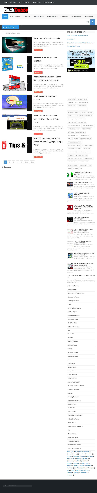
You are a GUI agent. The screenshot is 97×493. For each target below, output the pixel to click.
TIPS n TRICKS (71, 99)
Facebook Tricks (15, 17)
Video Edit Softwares (87, 112)
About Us (13, 2)
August (83, 456)
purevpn (75, 168)
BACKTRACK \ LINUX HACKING (75, 158)
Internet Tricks (39, 17)
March (81, 451)
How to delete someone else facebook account (82, 242)
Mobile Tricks (89, 17)
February (86, 451)
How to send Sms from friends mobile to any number (83, 230)
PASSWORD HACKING (73, 135)
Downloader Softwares (74, 148)
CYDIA (69, 138)
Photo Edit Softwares (74, 125)
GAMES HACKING (88, 158)
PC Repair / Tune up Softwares (76, 119)
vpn (81, 168)
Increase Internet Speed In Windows (43, 57)
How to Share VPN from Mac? (83, 183)
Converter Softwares (86, 115)
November (89, 454)
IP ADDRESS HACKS (80, 132)
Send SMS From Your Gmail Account (43, 95)
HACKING (76, 138)
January (69, 454)
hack (89, 165)
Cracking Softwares (87, 145)
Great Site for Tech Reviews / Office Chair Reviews (80, 42)
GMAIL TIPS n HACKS (73, 115)
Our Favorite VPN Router (73, 46)
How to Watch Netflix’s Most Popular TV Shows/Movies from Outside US (83, 206)
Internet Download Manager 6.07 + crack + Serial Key (84, 254)
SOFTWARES (71, 132)
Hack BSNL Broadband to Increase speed (81, 218)
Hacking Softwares (85, 138)
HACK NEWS (83, 165)
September (76, 456)
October (69, 456)
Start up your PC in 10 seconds (40, 38)
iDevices (70, 155)
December (81, 454)
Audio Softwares (86, 129)
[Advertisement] (82, 84)
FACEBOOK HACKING (82, 99)
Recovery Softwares (88, 125)
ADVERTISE (36, 2)
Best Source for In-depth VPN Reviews (77, 35)
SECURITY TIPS (83, 109)
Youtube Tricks (76, 17)
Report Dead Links (24, 2)
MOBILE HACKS (71, 105)
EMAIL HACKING (72, 122)
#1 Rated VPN (70, 39)
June (91, 456)
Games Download (83, 162)
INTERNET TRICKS (72, 102)
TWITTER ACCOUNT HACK (81, 155)
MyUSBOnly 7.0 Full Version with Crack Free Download (83, 264)
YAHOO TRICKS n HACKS (74, 145)
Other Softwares (72, 109)
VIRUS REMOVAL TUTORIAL (83, 152)
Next (28, 153)
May (68, 458)
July (72, 451)
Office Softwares (72, 165)
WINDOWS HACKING (83, 102)
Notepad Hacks (82, 122)
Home (5, 2)
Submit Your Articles (49, 2)
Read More (31, 50)
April (68, 451)
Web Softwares (72, 162)
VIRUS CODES (71, 152)
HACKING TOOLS (82, 105)
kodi (69, 168)
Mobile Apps (87, 148)
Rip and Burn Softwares (74, 142)
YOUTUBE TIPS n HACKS (73, 129)
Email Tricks (64, 17)
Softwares (27, 17)
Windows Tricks (52, 17)
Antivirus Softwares (73, 112)
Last (35, 153)
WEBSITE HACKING (85, 135)
